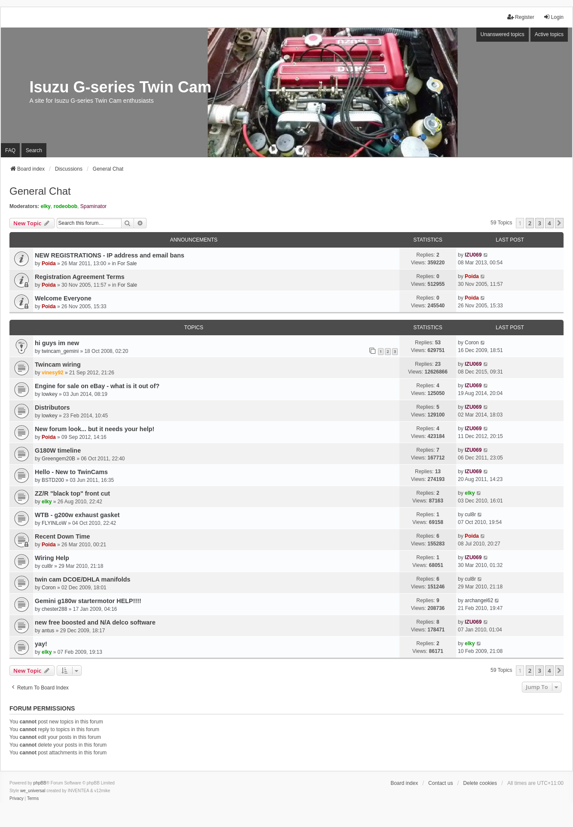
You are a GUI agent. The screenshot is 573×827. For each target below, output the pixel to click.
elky (46, 206)
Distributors (52, 407)
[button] (559, 223)
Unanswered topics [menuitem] (502, 34)
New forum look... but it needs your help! (94, 429)
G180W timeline (58, 450)
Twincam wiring (58, 364)
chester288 (54, 609)
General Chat (40, 191)
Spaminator (93, 206)
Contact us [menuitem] (440, 783)
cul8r (470, 515)
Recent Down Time (62, 536)
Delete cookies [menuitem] (480, 783)
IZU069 (473, 255)
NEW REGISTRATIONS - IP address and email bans (109, 255)
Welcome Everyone (63, 298)
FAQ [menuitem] (10, 150)
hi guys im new (57, 343)
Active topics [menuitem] (549, 34)
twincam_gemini (60, 351)
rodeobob (65, 206)
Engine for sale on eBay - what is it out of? (97, 386)
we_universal (32, 790)
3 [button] (539, 223)
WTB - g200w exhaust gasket (77, 515)
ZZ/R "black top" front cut (72, 493)
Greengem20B (58, 459)
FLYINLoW (54, 523)
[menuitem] (16, 798)
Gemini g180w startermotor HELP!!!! (88, 600)
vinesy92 (53, 373)
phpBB (40, 783)
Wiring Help (52, 557)
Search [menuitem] (34, 150)
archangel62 (479, 600)
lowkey (50, 394)
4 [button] (549, 223)
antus (48, 631)
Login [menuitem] (553, 17)
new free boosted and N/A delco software (95, 622)
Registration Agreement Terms (80, 276)
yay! (41, 643)
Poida (49, 263)
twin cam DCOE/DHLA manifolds (83, 579)
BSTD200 (53, 480)
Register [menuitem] (520, 17)
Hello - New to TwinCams (71, 472)
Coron (472, 343)
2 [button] (529, 223)
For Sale (127, 263)
